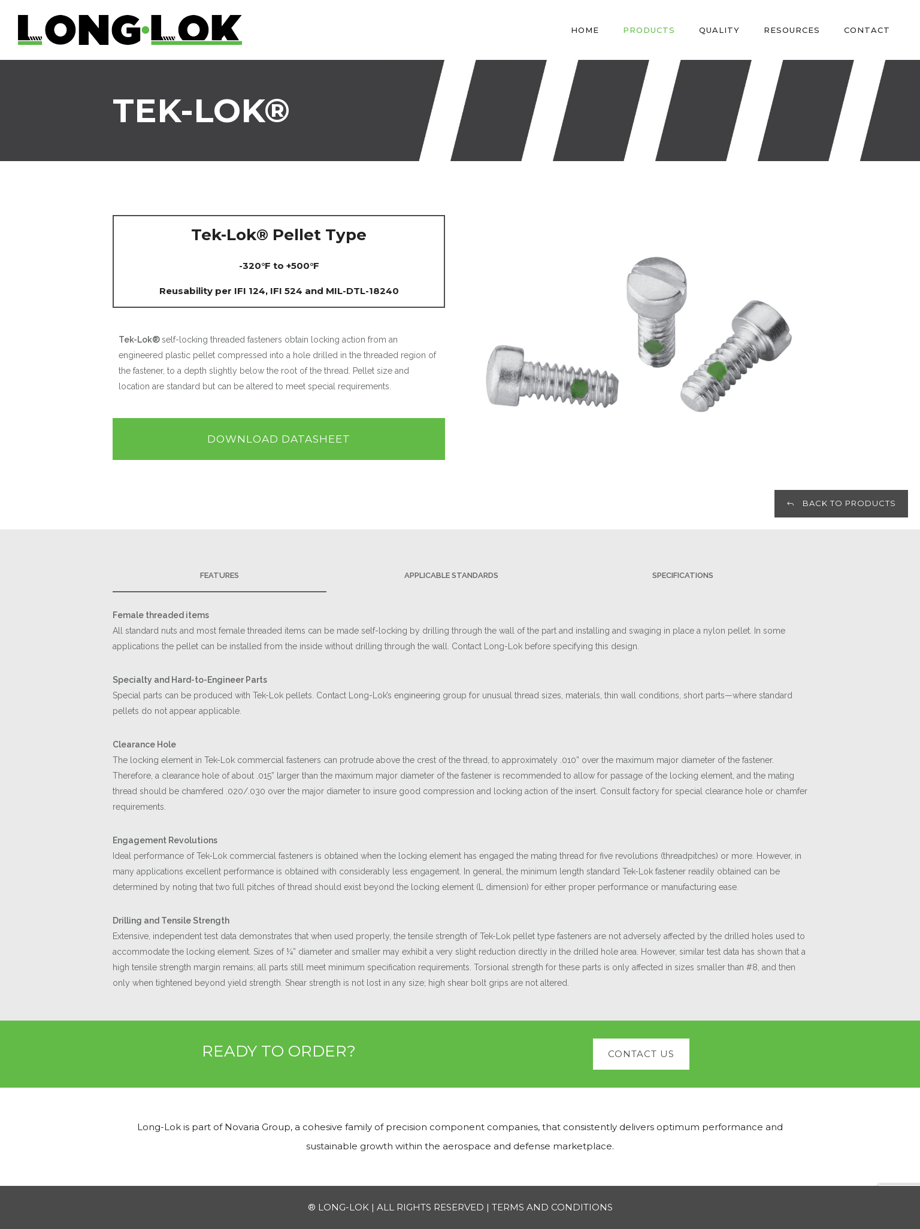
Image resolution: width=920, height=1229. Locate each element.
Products (649, 30)
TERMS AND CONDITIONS (552, 1207)
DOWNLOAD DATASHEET (278, 439)
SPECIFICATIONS (682, 575)
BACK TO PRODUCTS (841, 503)
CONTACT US (641, 1054)
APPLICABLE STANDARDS (451, 575)
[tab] (228, 575)
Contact (867, 30)
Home (585, 30)
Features (219, 575)
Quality (719, 30)
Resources (792, 30)
